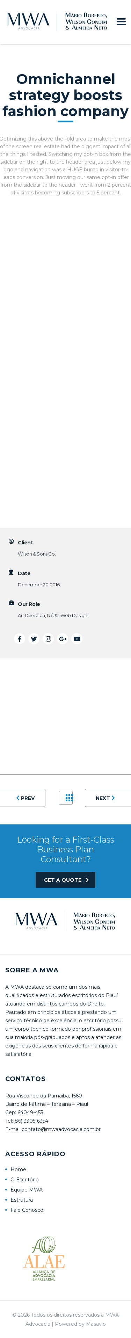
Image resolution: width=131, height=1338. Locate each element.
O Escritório (24, 1179)
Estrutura (21, 1200)
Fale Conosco (26, 1210)
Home (18, 1169)
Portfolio (69, 797)
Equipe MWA (26, 1190)
